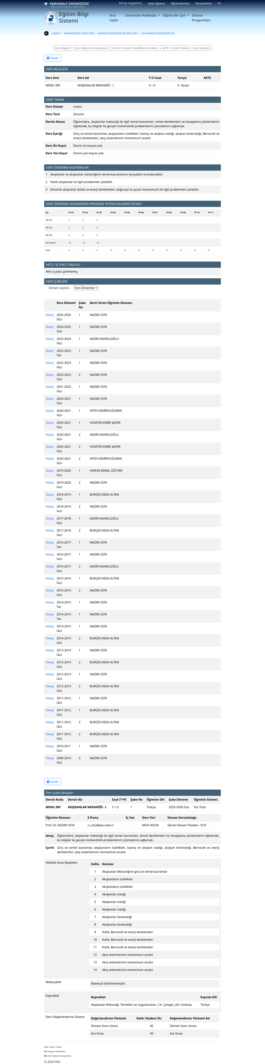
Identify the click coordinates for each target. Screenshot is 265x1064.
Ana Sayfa (114, 17)
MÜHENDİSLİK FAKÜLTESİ (79, 33)
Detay (50, 315)
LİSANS (56, 33)
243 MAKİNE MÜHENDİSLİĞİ (158, 33)
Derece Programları (201, 17)
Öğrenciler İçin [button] (174, 15)
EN (219, 3)
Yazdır (53, 58)
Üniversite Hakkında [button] (141, 15)
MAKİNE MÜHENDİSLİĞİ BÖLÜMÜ (118, 33)
